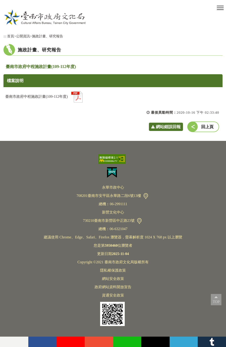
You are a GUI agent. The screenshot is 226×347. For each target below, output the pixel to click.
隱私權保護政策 (113, 270)
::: (4, 36)
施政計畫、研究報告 (47, 36)
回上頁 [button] (207, 127)
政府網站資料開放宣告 (113, 287)
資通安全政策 (113, 295)
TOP (216, 302)
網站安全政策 (113, 279)
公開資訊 (23, 36)
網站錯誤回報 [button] (168, 127)
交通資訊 (146, 196)
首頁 (10, 36)
